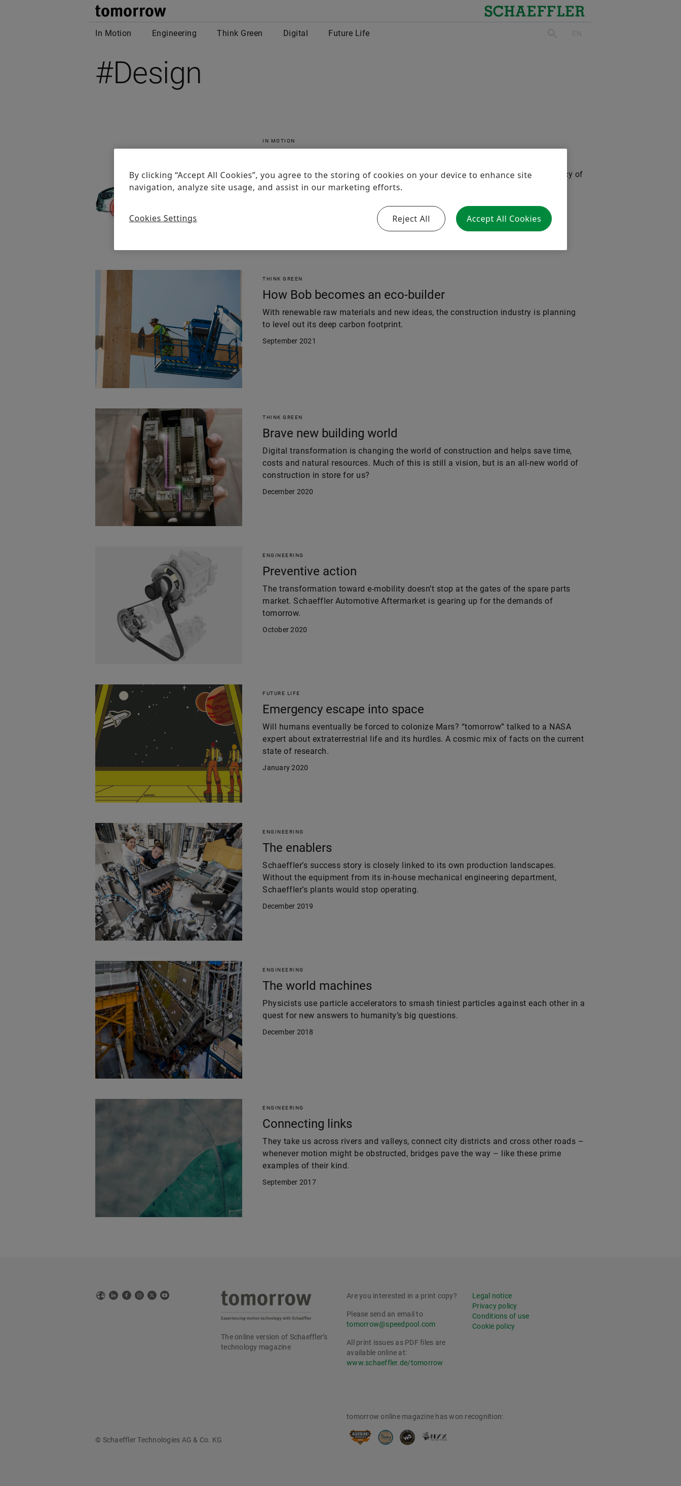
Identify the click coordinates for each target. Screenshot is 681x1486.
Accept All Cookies (504, 218)
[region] (341, 199)
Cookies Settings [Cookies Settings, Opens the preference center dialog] (163, 218)
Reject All (411, 218)
